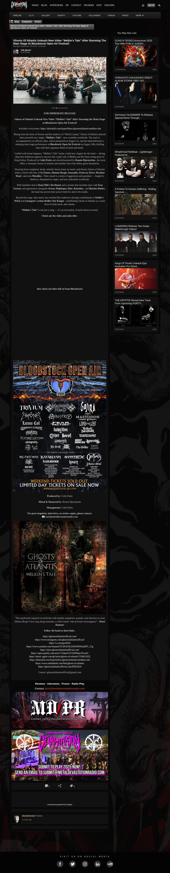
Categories (27, 22)
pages (125, 15)
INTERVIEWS (56, 5)
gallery (45, 15)
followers (95, 15)
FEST (99, 5)
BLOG (44, 5)
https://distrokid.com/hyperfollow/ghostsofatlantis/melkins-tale (71, 128)
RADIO (35, 5)
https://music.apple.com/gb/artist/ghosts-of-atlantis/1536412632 (59, 656)
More (140, 15)
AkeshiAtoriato (28, 816)
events (61, 15)
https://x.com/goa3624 (60, 643)
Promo (66, 683)
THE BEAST (26, 50)
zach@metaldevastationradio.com (61, 516)
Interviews (53, 683)
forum (111, 15)
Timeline (17, 15)
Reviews (40, 683)
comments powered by (59, 804)
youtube (76, 15)
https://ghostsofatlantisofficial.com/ (60, 636)
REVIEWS (89, 5)
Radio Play (78, 683)
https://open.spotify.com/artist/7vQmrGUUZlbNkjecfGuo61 (60, 653)
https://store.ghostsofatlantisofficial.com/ (59, 649)
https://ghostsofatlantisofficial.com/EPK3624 (59, 666)
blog (31, 15)
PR (67, 5)
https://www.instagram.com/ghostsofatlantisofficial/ (59, 639)
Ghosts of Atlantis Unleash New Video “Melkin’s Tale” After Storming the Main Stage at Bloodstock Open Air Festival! (49, 27)
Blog (17, 22)
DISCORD (109, 5)
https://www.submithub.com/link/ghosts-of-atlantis (59, 663)
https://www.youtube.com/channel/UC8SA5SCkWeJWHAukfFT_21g (59, 646)
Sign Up (151, 5)
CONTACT (76, 5)
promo (38, 22)
